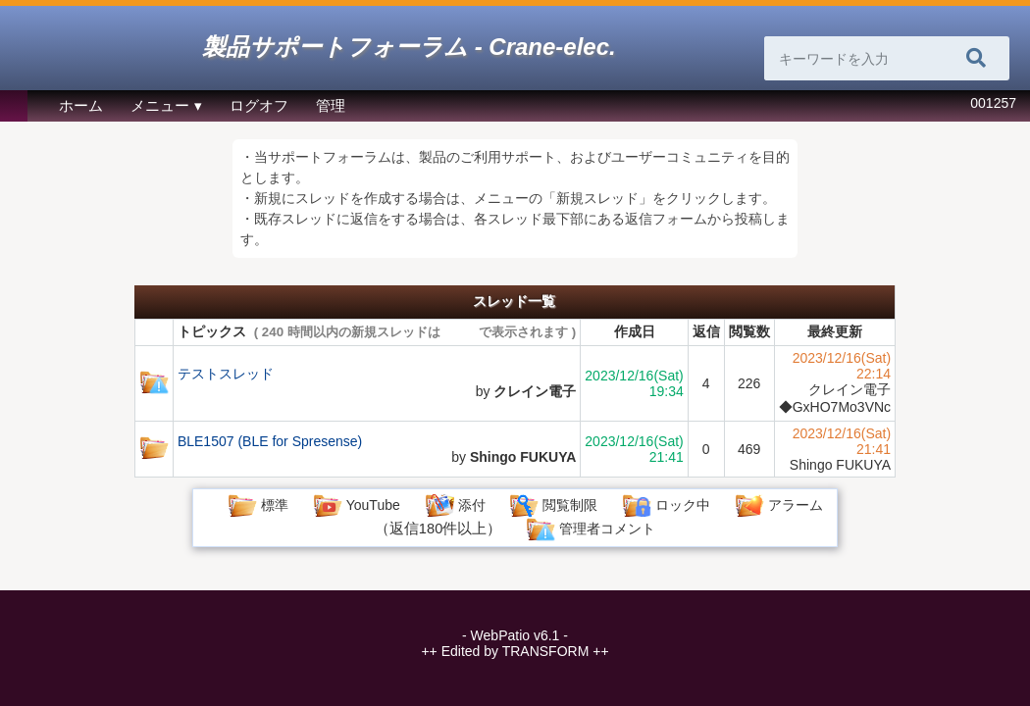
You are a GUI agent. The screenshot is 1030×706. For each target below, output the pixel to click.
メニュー (159, 106)
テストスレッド (226, 373)
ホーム (81, 106)
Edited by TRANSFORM (515, 651)
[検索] (976, 58)
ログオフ (259, 106)
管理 (330, 106)
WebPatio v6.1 (515, 635)
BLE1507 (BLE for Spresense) (270, 441)
